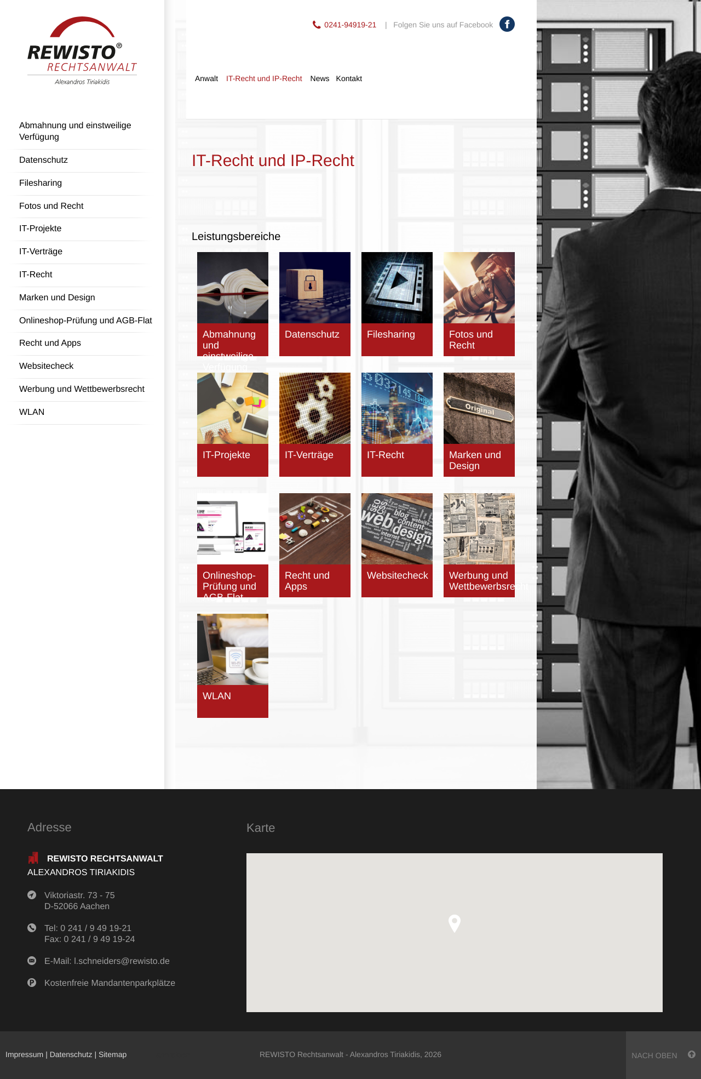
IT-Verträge (40, 251)
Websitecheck (46, 366)
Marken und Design (57, 297)
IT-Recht (35, 274)
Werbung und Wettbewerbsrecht (82, 389)
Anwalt (206, 78)
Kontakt (349, 78)
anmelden (173, 1054)
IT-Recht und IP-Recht (264, 78)
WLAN (31, 412)
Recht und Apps (50, 343)
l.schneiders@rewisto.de (122, 961)
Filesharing (40, 183)
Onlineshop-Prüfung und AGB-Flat (85, 321)
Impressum (24, 1054)
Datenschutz (43, 160)
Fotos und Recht (51, 206)
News (320, 78)
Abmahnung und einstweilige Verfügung (75, 131)
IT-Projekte (40, 228)
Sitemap (113, 1054)
